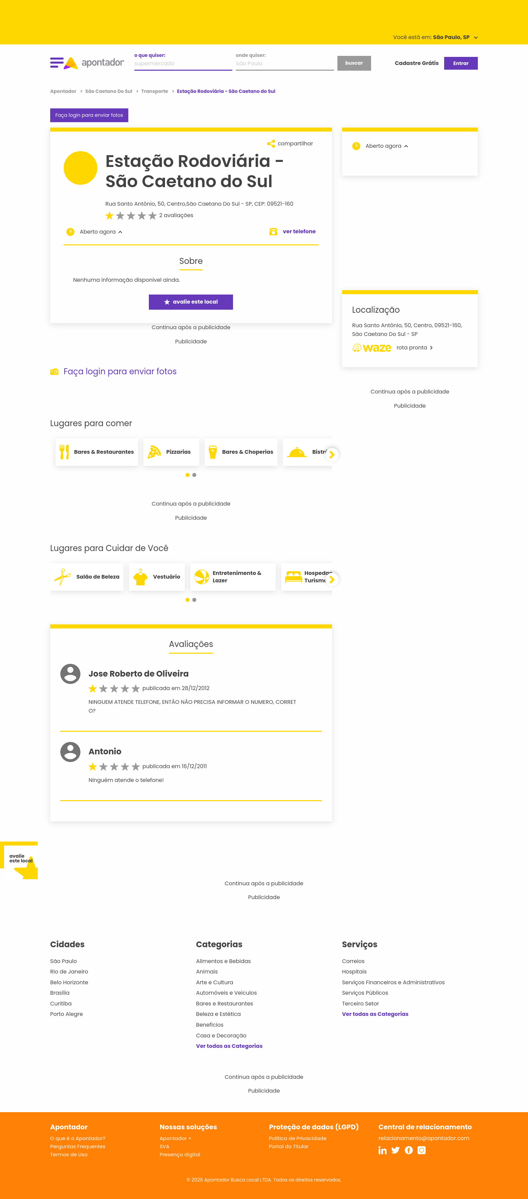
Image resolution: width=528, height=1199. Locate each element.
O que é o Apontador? (77, 1138)
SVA (164, 1146)
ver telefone (299, 231)
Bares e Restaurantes (224, 1003)
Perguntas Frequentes (77, 1146)
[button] (188, 475)
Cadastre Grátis (417, 63)
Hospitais (354, 971)
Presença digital (180, 1154)
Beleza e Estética (218, 1014)
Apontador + (176, 1138)
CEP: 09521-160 (273, 204)
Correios (353, 961)
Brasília (60, 993)
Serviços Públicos (365, 993)
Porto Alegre (66, 1014)
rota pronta (392, 348)
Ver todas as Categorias (229, 1046)
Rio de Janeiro (69, 971)
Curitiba (61, 1003)
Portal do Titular (288, 1146)
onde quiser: (251, 55)
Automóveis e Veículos (226, 993)
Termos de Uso (69, 1154)
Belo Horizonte (69, 982)
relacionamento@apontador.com (423, 1138)
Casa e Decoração (221, 1035)
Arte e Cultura (214, 982)
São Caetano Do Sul (213, 204)
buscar (354, 63)
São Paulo (63, 961)
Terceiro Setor (360, 1003)
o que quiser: (149, 55)
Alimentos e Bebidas (223, 961)
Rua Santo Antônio (130, 204)
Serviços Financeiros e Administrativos (393, 982)
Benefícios (209, 1025)
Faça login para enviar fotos (89, 115)
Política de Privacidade (298, 1138)
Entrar (460, 63)
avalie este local (191, 302)
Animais (207, 971)
